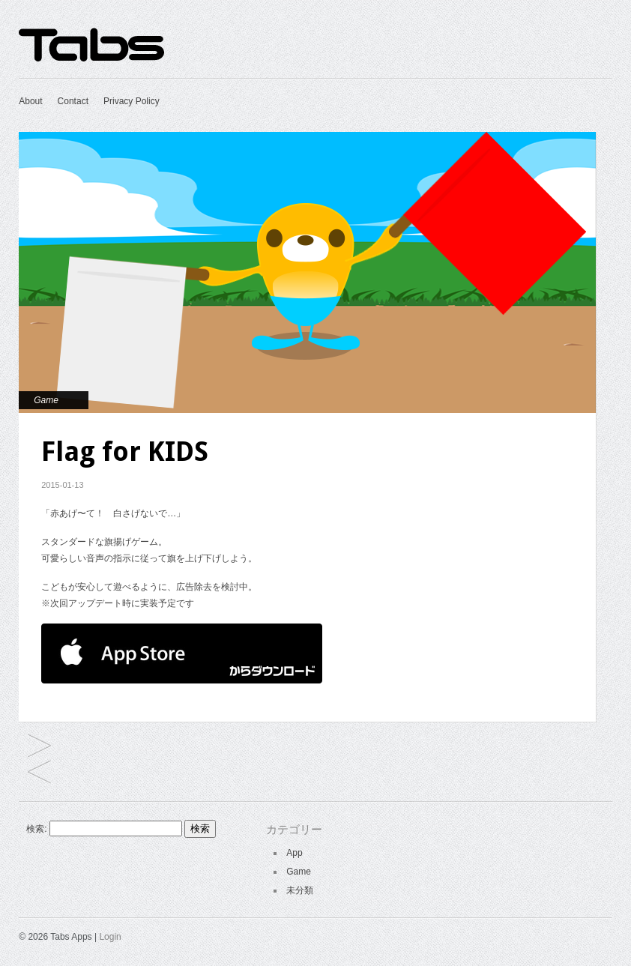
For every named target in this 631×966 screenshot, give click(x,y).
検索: (36, 829)
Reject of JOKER (39, 773)
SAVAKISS (39, 747)
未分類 (299, 890)
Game (46, 400)
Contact (73, 101)
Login (110, 937)
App (294, 853)
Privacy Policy (131, 101)
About (30, 101)
